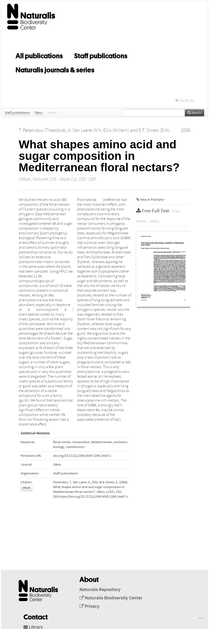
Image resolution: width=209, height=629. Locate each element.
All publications (39, 55)
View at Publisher (150, 200)
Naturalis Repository (100, 590)
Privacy (89, 606)
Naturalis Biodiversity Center (110, 598)
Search (194, 113)
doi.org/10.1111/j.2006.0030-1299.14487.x (82, 456)
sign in (184, 100)
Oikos (39, 113)
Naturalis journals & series (55, 69)
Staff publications (100, 55)
